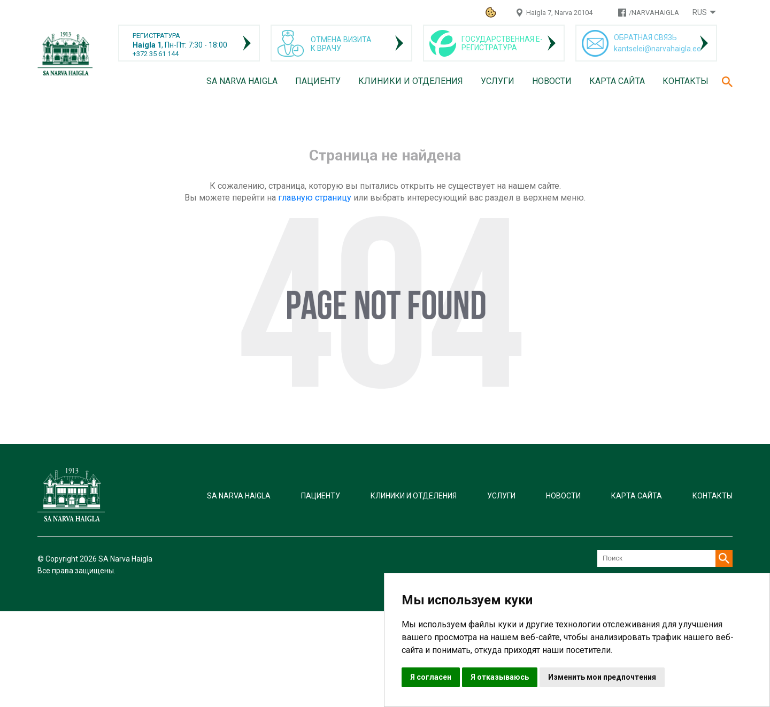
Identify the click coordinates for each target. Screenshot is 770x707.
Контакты (686, 81)
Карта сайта (617, 81)
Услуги (497, 81)
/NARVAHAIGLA (654, 13)
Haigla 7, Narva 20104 (559, 13)
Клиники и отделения (410, 81)
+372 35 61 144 (156, 54)
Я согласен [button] (430, 677)
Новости (552, 81)
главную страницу (314, 198)
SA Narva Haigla (242, 81)
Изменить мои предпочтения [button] (602, 677)
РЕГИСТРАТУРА (156, 36)
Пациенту (318, 81)
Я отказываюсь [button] (500, 677)
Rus (699, 12)
